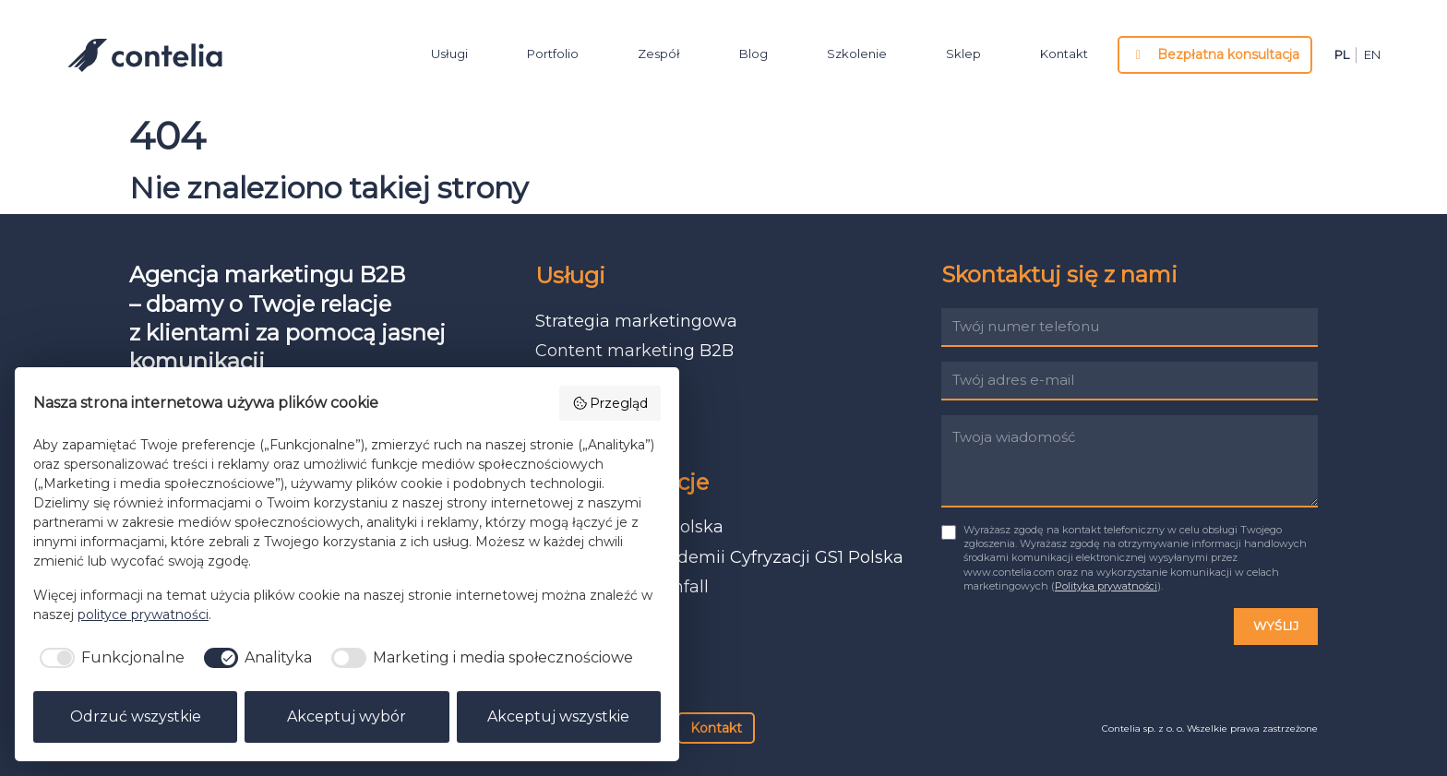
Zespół (659, 53)
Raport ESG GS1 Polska (629, 527)
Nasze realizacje (622, 482)
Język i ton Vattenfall (622, 587)
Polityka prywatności (1106, 585)
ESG (552, 410)
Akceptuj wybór (346, 716)
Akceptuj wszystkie (558, 716)
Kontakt (1064, 53)
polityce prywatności (143, 614)
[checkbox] (109, 658)
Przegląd (610, 403)
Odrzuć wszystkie (135, 716)
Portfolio (553, 53)
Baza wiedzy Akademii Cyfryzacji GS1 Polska (719, 557)
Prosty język (585, 381)
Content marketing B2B (634, 350)
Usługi (449, 53)
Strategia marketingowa (636, 321)
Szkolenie (857, 53)
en (1372, 55)
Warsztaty (576, 441)
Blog (753, 53)
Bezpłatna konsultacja (1215, 54)
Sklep (963, 53)
